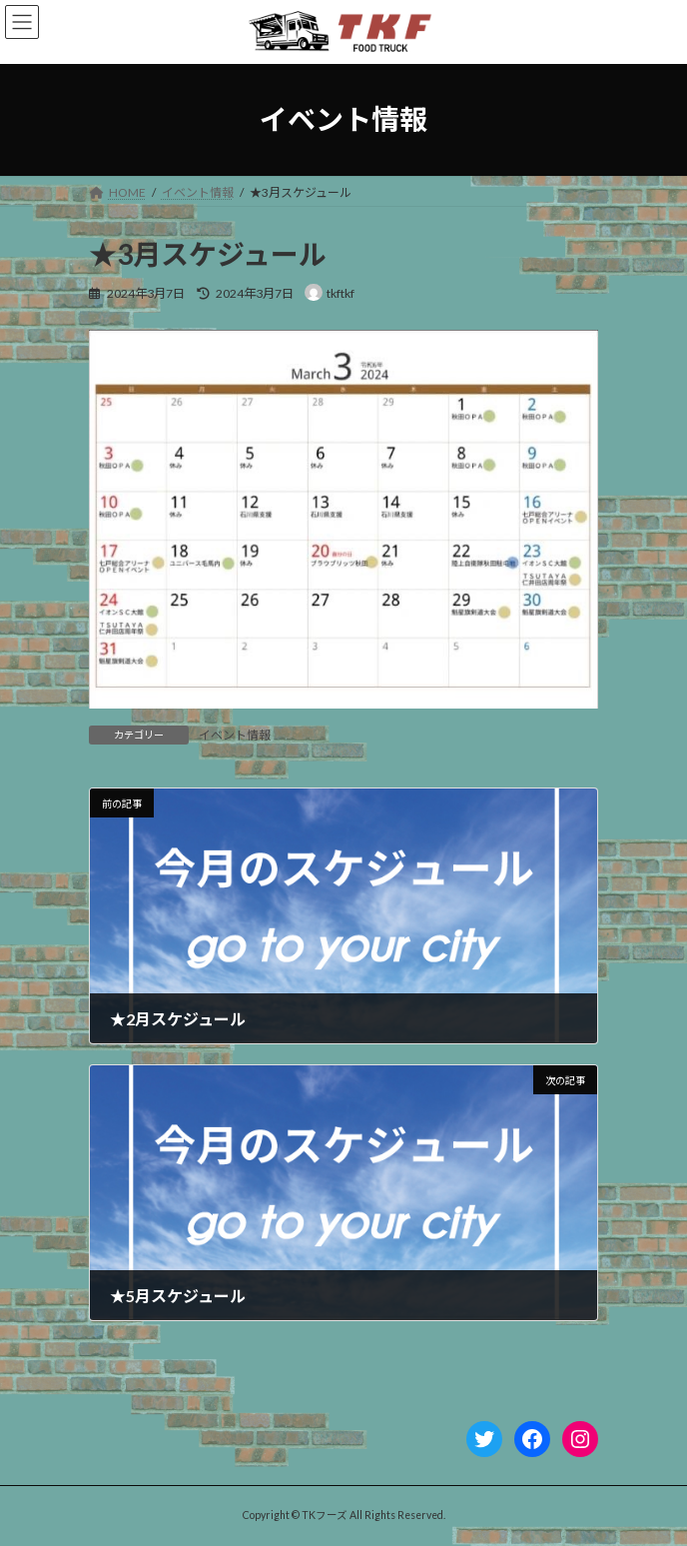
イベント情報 (235, 735)
